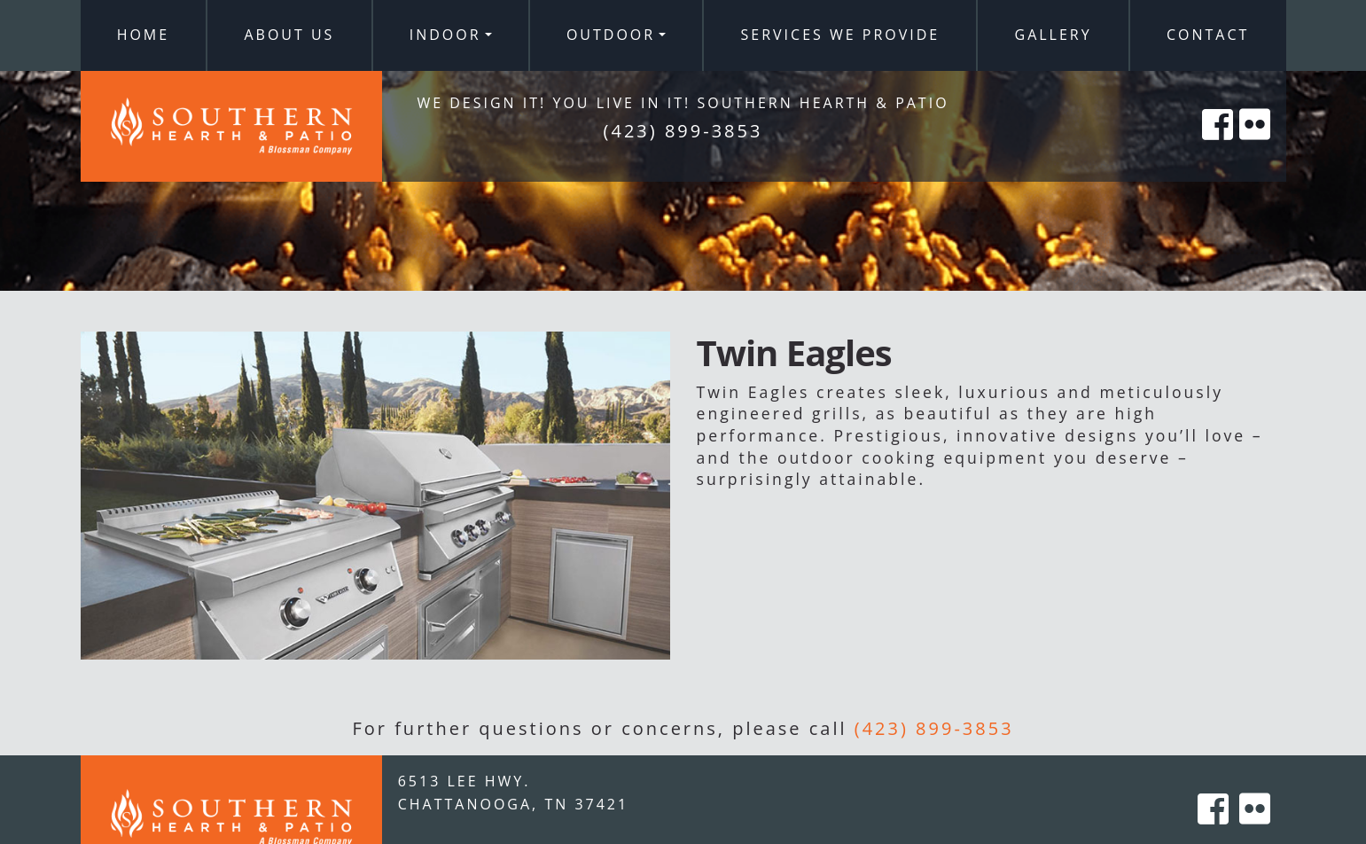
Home (143, 34)
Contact (1208, 34)
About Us (289, 34)
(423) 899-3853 (934, 728)
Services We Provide (841, 34)
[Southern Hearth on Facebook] (1219, 144)
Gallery (1053, 34)
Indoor (445, 34)
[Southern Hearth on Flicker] (1256, 144)
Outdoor (610, 34)
